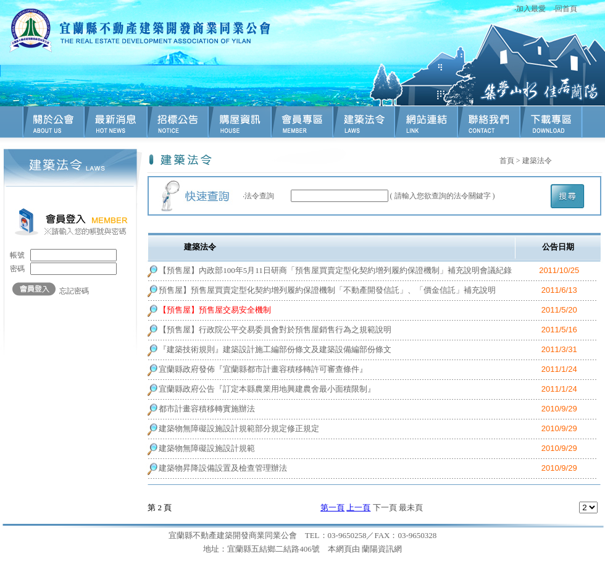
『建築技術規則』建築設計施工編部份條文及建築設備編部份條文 (275, 349)
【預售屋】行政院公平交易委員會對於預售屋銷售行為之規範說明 (275, 329)
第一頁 (332, 507)
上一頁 (358, 507)
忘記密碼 (74, 291)
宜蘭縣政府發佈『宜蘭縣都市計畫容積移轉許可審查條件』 (263, 369)
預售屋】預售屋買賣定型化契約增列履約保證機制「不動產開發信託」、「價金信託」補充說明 (327, 290)
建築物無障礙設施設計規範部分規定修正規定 (239, 428)
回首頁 (566, 8)
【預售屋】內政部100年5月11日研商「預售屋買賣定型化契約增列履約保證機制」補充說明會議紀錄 (335, 270)
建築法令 (537, 160)
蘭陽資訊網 (382, 548)
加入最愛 (531, 8)
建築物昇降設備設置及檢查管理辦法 (223, 468)
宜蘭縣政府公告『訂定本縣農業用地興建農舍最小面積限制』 (267, 389)
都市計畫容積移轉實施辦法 (207, 408)
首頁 (506, 160)
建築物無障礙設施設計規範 (207, 448)
